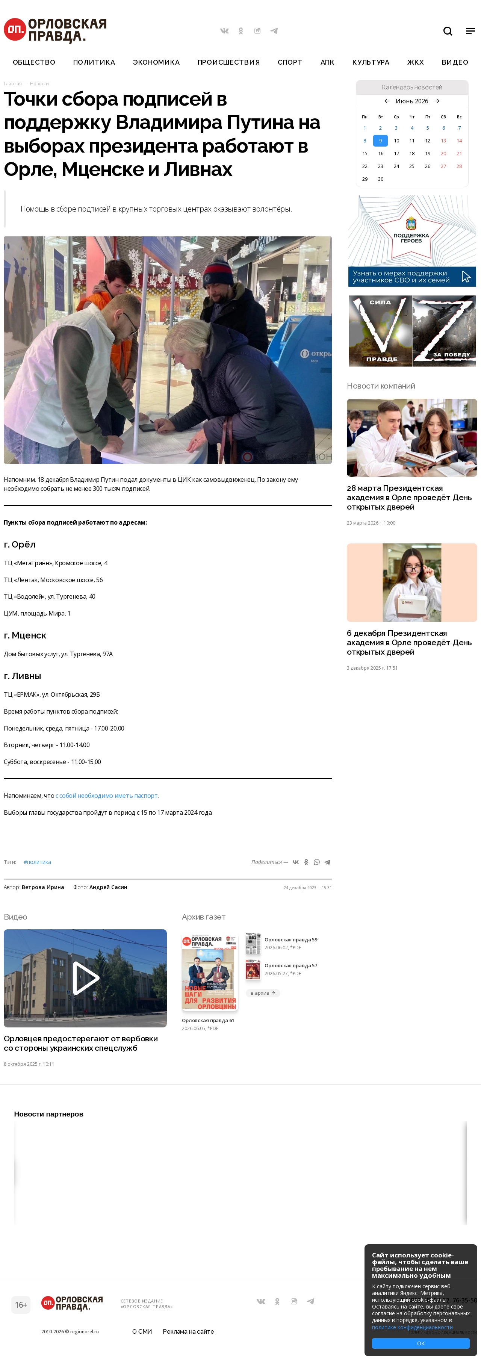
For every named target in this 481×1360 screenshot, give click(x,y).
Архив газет (203, 916)
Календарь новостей (412, 88)
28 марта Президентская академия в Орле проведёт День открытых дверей (409, 498)
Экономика (156, 62)
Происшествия (229, 62)
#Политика (37, 861)
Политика (94, 62)
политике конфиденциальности (412, 1327)
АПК (328, 62)
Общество (34, 62)
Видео (455, 62)
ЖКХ (415, 62)
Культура (371, 62)
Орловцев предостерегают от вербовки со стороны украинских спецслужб (81, 1043)
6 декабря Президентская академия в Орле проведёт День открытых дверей (409, 643)
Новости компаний (381, 385)
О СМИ (142, 1331)
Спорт (290, 62)
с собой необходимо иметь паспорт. (107, 795)
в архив (263, 992)
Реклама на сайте (188, 1331)
